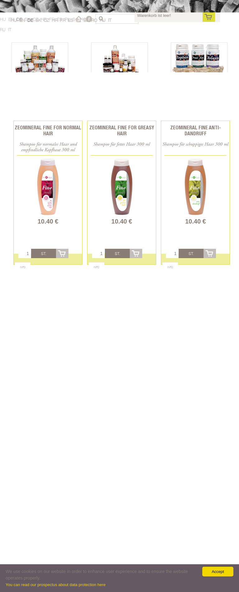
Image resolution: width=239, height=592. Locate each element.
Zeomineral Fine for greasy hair (121, 131)
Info (23, 267)
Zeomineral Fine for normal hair (48, 131)
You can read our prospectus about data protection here (55, 584)
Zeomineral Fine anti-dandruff (195, 131)
